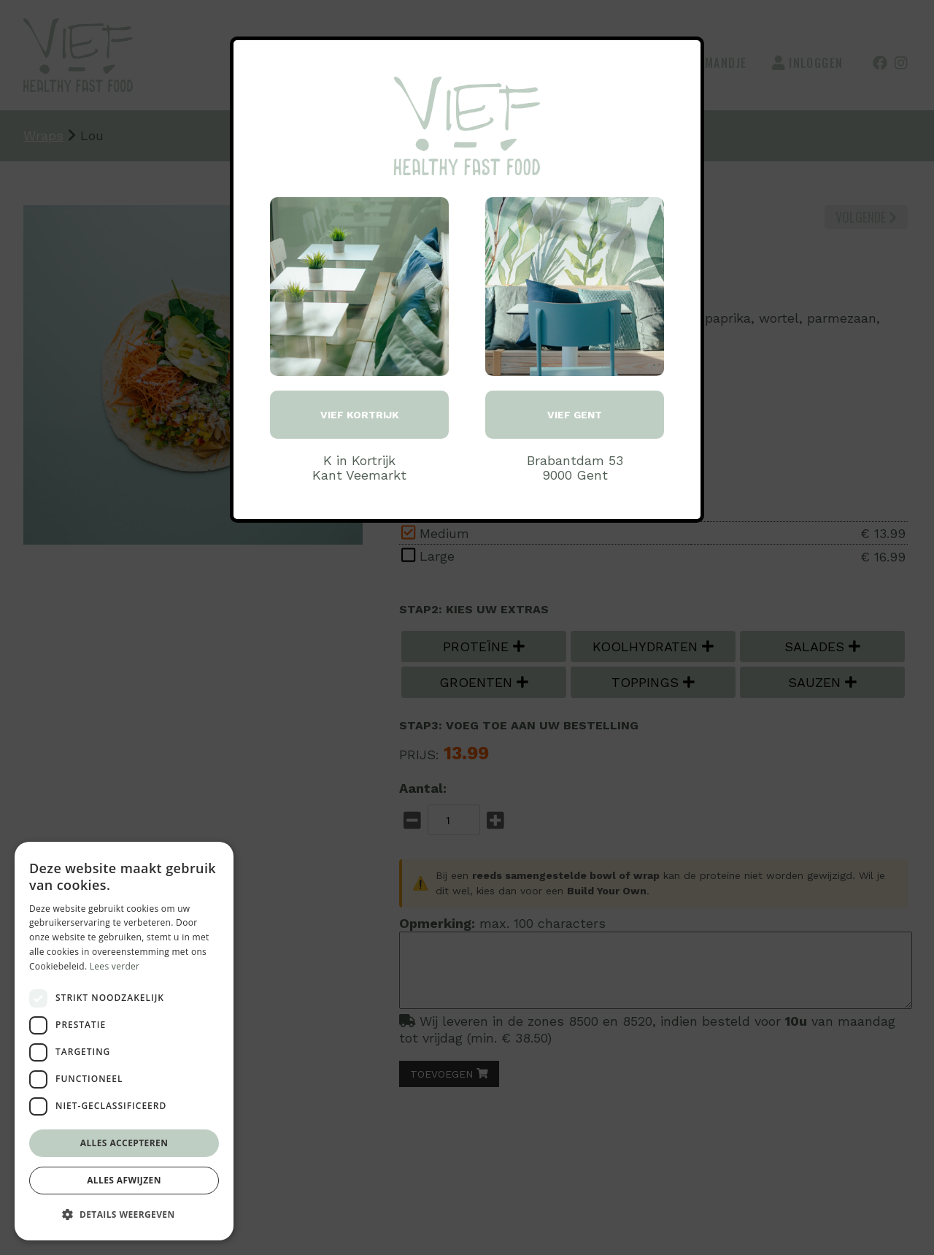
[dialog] (124, 1041)
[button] (124, 1215)
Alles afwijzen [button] (124, 1180)
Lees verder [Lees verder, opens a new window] (115, 966)
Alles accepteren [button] (124, 1143)
